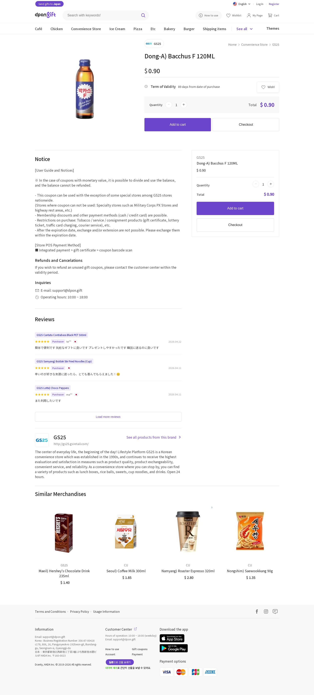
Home (232, 44)
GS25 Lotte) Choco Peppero (53, 388)
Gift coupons (140, 649)
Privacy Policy (79, 611)
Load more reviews (108, 416)
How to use (112, 649)
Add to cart (178, 124)
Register (274, 4)
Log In (259, 4)
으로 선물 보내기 (120, 662)
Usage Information (106, 611)
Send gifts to (49, 4)
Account (110, 654)
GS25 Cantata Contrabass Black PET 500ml (61, 335)
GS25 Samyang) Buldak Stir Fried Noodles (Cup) (64, 361)
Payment (137, 654)
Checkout (246, 124)
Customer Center (121, 629)
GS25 (275, 44)
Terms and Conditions (50, 611)
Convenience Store (254, 44)
